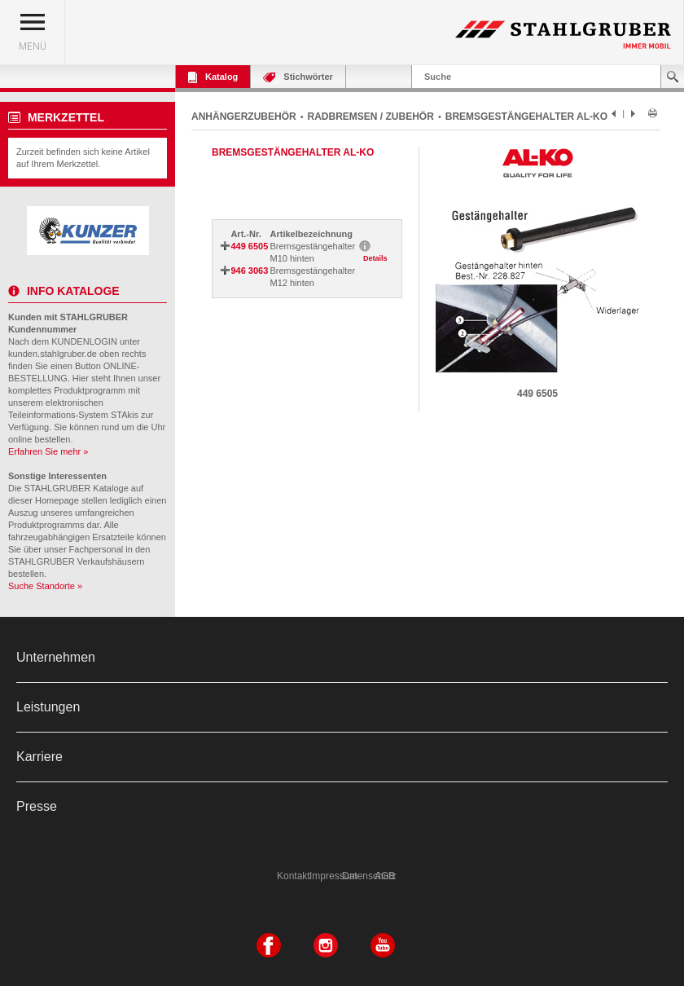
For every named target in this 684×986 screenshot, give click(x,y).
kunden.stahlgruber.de (52, 354)
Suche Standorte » (45, 586)
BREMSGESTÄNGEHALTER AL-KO (526, 116)
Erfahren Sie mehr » (48, 451)
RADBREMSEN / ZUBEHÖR (371, 116)
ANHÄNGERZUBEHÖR (243, 116)
